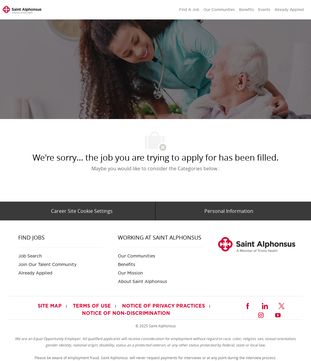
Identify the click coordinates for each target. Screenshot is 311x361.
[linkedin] (264, 305)
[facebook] (247, 305)
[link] (22, 10)
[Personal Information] (228, 211)
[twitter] (282, 305)
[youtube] (278, 314)
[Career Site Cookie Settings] (82, 211)
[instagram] (261, 314)
